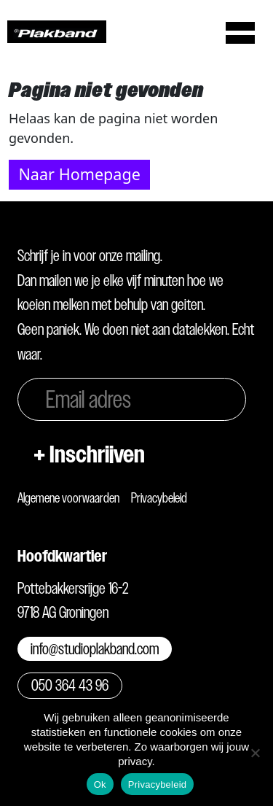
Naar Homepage (79, 174)
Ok (100, 784)
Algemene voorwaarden (68, 497)
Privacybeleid (159, 497)
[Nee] (255, 752)
